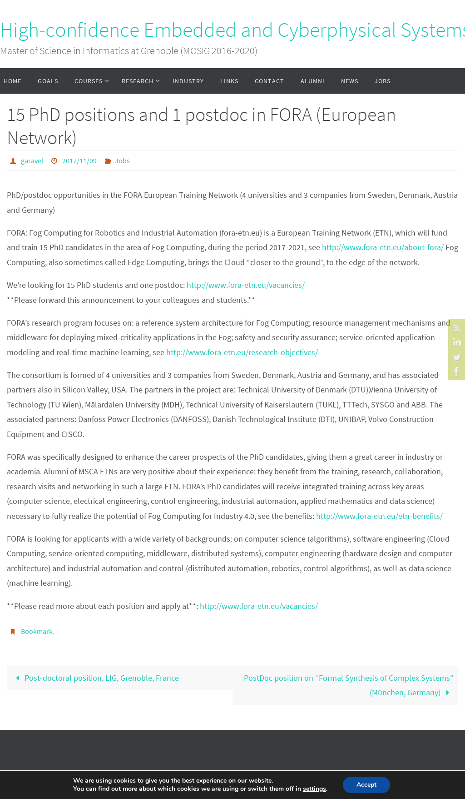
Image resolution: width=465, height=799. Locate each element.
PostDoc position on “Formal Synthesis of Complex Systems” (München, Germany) (349, 685)
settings (314, 789)
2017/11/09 (79, 160)
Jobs (122, 160)
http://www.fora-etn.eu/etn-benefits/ (379, 516)
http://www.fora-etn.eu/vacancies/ (246, 285)
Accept (366, 784)
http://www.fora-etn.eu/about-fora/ (383, 247)
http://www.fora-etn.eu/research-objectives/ (242, 352)
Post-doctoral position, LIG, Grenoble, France (95, 678)
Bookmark (37, 631)
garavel (32, 160)
